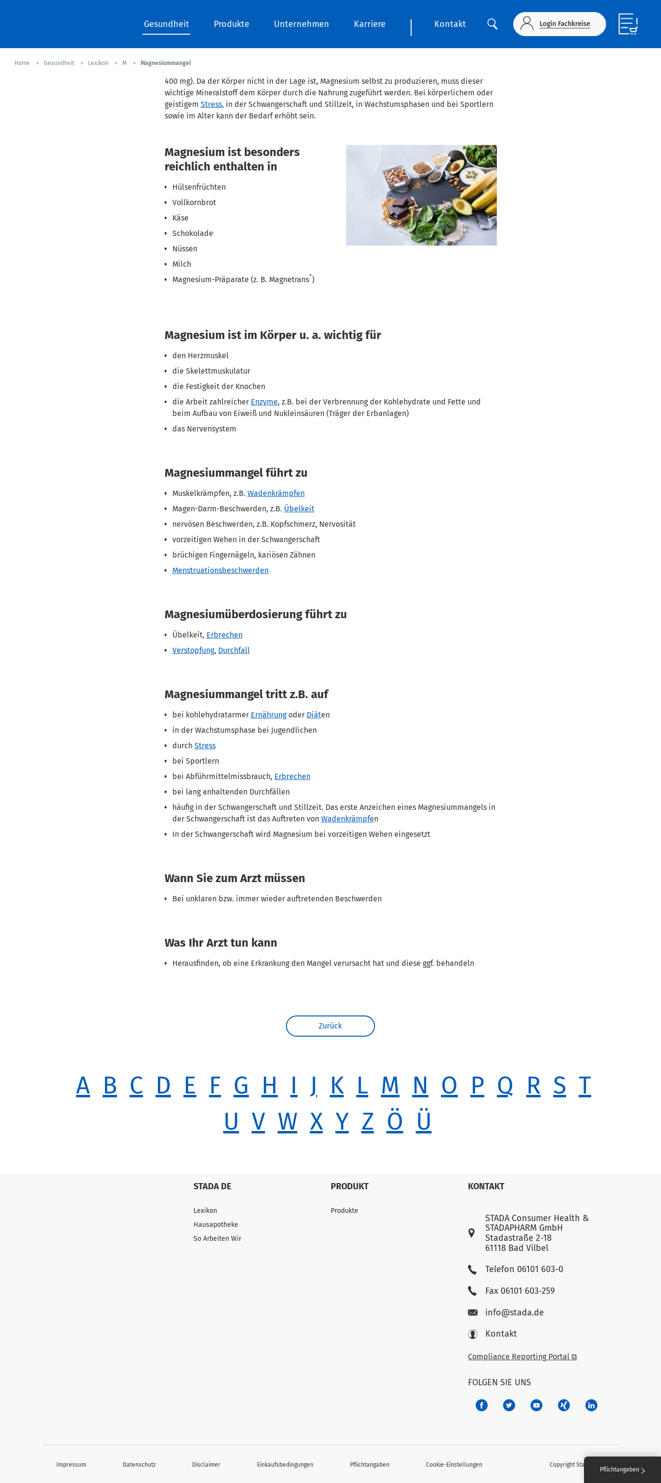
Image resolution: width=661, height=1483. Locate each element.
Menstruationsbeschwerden (220, 570)
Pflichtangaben (369, 1464)
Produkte (231, 24)
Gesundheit (166, 24)
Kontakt (450, 24)
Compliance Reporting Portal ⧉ (522, 1356)
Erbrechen (225, 634)
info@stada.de (506, 1313)
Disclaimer (206, 1464)
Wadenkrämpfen (276, 493)
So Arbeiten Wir (217, 1239)
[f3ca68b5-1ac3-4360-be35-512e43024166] (537, 1405)
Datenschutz (139, 1464)
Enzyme (264, 401)
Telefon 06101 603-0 (515, 1269)
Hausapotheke (216, 1225)
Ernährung (268, 714)
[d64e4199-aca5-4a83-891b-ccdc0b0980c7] (591, 1405)
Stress (211, 104)
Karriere (370, 24)
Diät (314, 714)
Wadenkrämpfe (347, 818)
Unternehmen (301, 24)
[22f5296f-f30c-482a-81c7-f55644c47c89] (564, 1405)
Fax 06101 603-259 (511, 1291)
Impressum (71, 1464)
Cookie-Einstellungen (454, 1464)
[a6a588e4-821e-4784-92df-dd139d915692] (509, 1405)
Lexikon (205, 1211)
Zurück (330, 1027)
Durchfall (234, 650)
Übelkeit (299, 508)
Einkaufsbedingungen (285, 1464)
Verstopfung (193, 650)
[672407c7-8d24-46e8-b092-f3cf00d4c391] (482, 1405)
